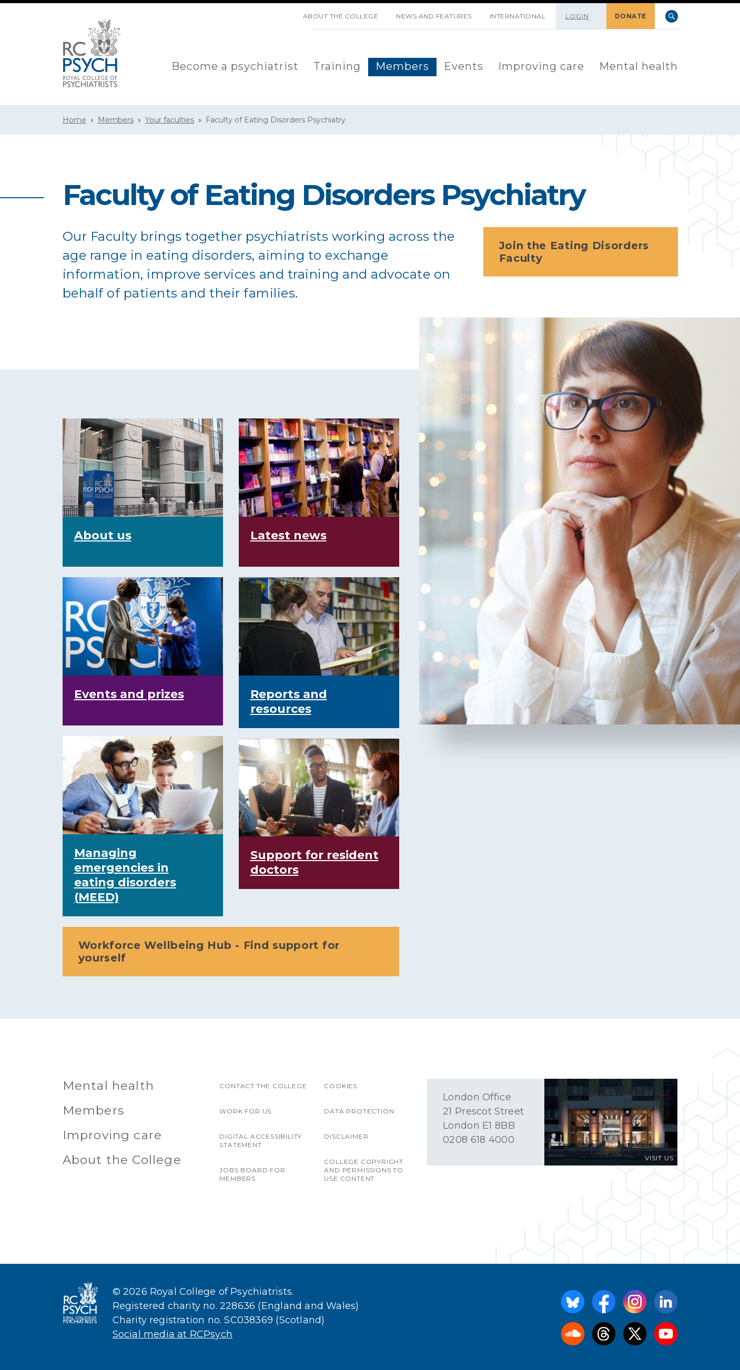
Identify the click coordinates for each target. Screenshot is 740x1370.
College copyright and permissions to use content (363, 1170)
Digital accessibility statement (260, 1140)
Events (463, 66)
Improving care (541, 66)
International (518, 16)
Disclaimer (346, 1136)
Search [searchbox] (671, 16)
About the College (341, 16)
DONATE (630, 16)
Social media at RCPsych (173, 1334)
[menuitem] (235, 67)
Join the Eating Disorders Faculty (583, 251)
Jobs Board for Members (252, 1174)
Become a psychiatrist (235, 66)
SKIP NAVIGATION (285, 12)
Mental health (638, 66)
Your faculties (169, 120)
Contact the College (263, 1086)
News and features (434, 16)
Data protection (359, 1111)
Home (74, 120)
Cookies (340, 1086)
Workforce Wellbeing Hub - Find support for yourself (234, 951)
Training (337, 66)
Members (402, 66)
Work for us (245, 1111)
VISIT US (659, 1158)
